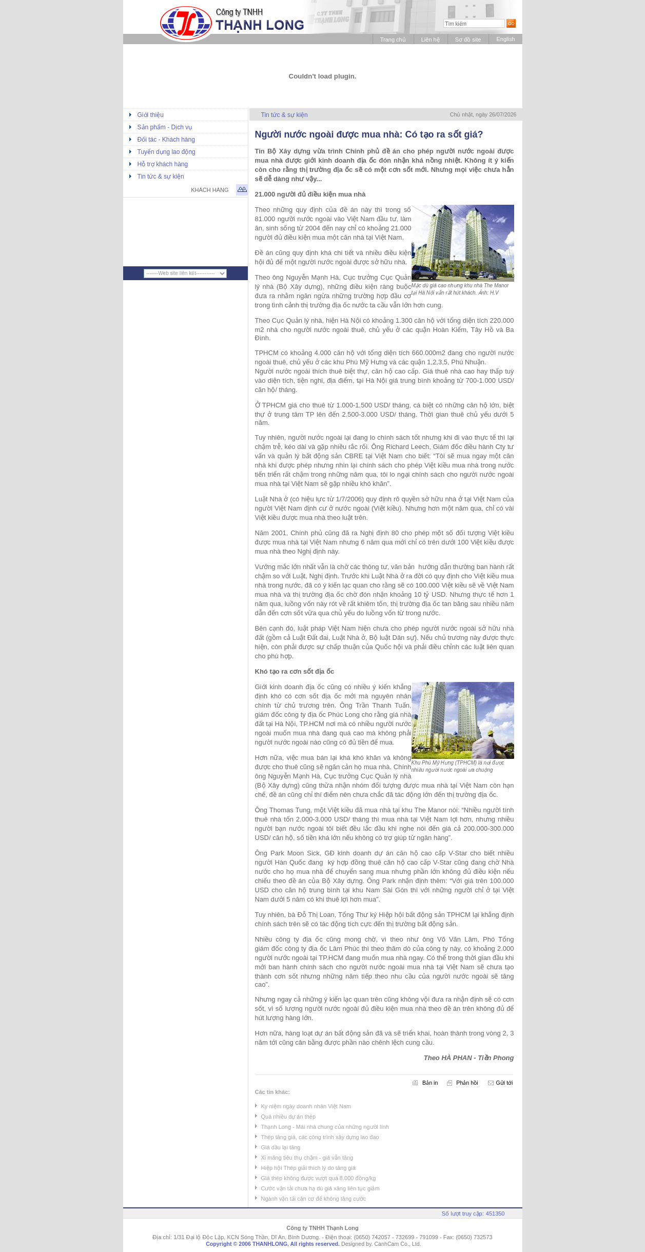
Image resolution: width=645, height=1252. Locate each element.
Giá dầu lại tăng (281, 1147)
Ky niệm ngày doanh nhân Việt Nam (306, 1106)
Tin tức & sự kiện (161, 176)
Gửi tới (504, 1083)
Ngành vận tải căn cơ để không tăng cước (313, 1199)
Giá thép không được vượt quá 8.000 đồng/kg (318, 1178)
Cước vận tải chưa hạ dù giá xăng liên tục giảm (320, 1188)
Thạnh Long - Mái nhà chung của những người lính (325, 1127)
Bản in (430, 1083)
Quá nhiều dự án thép (288, 1116)
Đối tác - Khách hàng (166, 139)
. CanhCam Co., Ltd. (396, 1244)
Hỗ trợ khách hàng (163, 164)
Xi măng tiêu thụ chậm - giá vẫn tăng (307, 1158)
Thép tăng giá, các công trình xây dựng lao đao (320, 1137)
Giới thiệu (151, 115)
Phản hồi (467, 1083)
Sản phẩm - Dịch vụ (165, 127)
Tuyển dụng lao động (167, 151)
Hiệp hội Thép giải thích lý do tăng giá (308, 1168)
